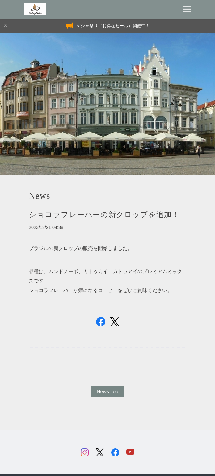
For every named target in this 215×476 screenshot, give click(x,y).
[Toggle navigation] (187, 9)
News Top (107, 391)
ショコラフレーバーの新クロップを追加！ (104, 215)
